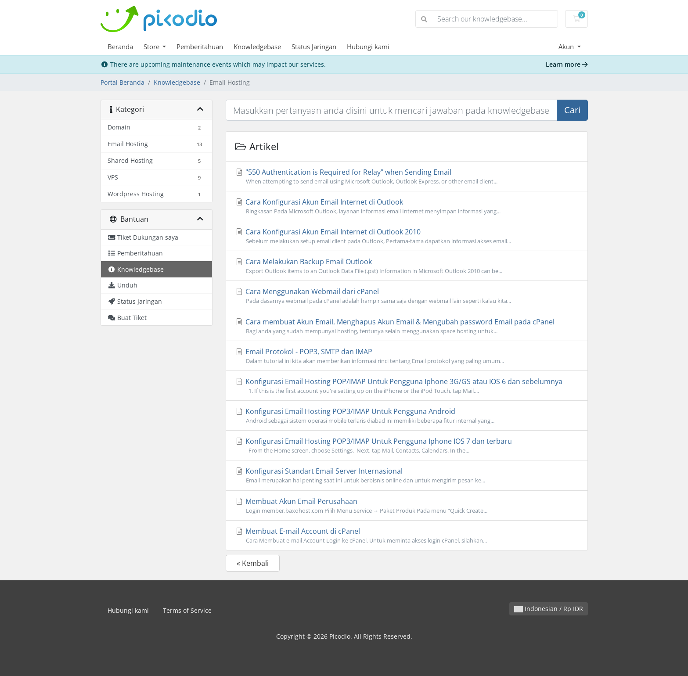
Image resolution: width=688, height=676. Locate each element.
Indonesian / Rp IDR (548, 608)
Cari (572, 110)
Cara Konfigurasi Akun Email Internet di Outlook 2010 (407, 236)
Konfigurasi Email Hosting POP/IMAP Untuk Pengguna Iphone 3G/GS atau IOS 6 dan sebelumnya (407, 386)
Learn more (567, 64)
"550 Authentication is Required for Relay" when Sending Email (407, 176)
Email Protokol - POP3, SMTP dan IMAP (407, 356)
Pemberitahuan (200, 46)
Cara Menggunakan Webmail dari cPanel (407, 296)
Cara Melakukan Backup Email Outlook (407, 266)
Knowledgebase (257, 46)
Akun (567, 46)
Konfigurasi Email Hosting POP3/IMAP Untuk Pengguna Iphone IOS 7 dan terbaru (407, 445)
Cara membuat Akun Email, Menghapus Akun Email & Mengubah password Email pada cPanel (407, 326)
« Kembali (253, 563)
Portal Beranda (122, 82)
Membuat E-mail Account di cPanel (407, 535)
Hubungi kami (368, 46)
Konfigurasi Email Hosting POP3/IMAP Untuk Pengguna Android (407, 415)
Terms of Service (187, 610)
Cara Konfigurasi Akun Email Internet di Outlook (407, 206)
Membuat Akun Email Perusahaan (407, 505)
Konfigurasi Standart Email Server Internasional (407, 475)
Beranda (120, 46)
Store (152, 46)
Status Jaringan (314, 46)
